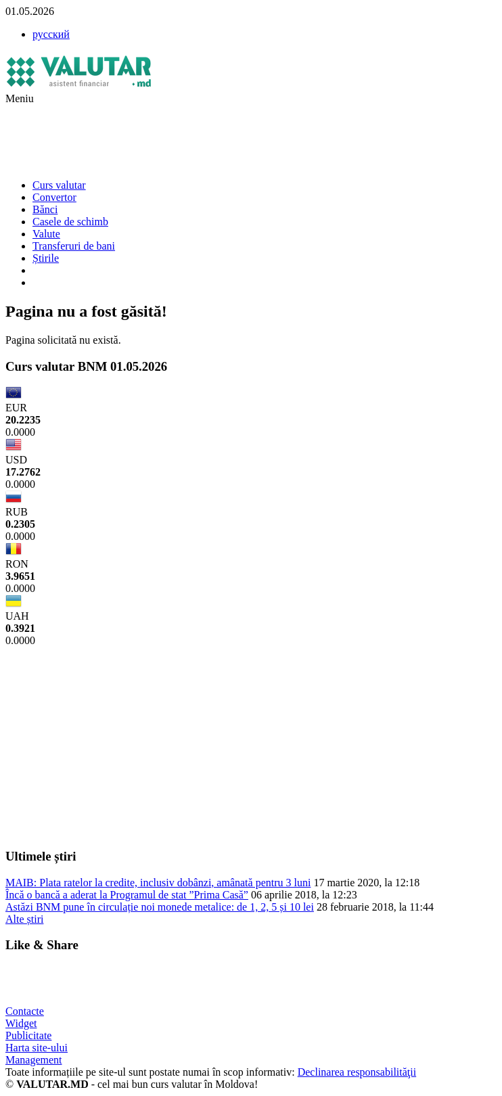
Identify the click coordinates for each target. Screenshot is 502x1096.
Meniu (19, 98)
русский (51, 34)
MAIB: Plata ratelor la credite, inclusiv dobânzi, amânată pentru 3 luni (158, 882)
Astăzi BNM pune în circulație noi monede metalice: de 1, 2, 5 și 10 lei (159, 907)
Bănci (45, 209)
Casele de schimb (70, 221)
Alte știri (24, 919)
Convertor (54, 197)
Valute (46, 233)
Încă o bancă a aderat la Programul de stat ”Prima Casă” (126, 894)
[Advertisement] (251, 135)
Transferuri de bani (73, 246)
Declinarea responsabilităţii (357, 1072)
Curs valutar (59, 185)
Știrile (45, 258)
